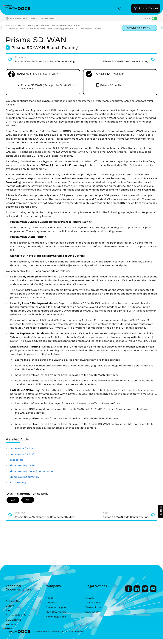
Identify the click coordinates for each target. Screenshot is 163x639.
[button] (160, 511)
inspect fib (17, 459)
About (49, 597)
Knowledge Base (56, 616)
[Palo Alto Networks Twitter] (145, 591)
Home (9, 25)
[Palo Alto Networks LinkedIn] (137, 591)
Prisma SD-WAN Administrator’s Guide (58, 25)
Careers (50, 602)
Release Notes (14, 601)
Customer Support (57, 607)
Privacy (89, 597)
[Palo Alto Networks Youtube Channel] (153, 591)
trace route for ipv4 (22, 448)
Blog (8, 610)
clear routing (18, 482)
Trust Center (92, 602)
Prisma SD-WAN (24, 25)
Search (10, 605)
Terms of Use (93, 607)
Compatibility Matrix (18, 615)
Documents (92, 612)
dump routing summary (24, 476)
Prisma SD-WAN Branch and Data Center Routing (35, 28)
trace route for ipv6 (22, 454)
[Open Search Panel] (121, 8)
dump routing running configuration (32, 471)
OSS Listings (13, 619)
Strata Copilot (145, 8)
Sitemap (11, 624)
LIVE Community (56, 612)
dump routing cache (22, 465)
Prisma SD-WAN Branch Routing (83, 28)
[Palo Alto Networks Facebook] (129, 591)
